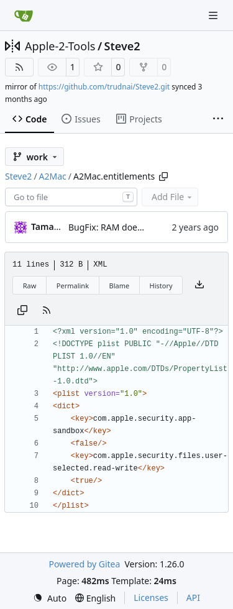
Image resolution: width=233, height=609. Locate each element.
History (161, 285)
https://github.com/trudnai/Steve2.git (104, 86)
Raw (30, 285)
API (193, 597)
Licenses (151, 597)
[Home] (23, 15)
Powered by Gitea (84, 564)
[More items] (218, 119)
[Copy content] (22, 310)
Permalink (73, 285)
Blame (119, 285)
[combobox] (71, 197)
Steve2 (122, 46)
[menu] (49, 598)
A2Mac (52, 176)
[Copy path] (163, 176)
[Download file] (199, 285)
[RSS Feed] (19, 67)
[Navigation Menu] (214, 15)
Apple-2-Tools (60, 46)
